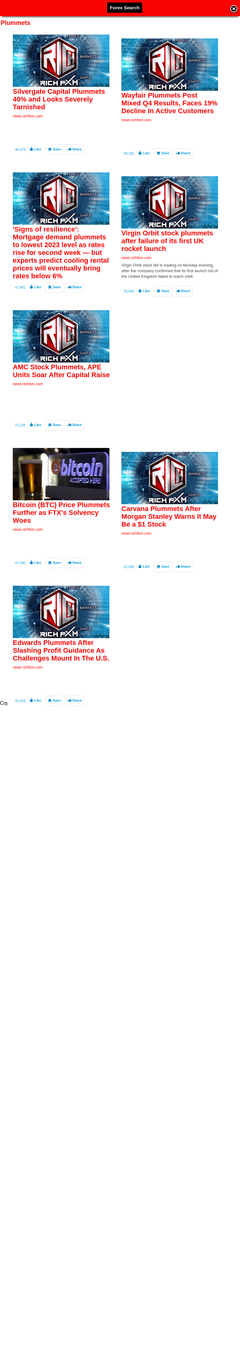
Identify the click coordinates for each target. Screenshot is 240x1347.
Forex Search (124, 7)
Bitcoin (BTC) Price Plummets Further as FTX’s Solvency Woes (61, 593)
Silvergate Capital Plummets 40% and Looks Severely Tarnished (59, 99)
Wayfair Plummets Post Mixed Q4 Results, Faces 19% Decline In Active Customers (150, 128)
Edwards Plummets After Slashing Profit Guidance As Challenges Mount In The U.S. (61, 758)
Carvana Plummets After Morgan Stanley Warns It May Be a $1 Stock (149, 622)
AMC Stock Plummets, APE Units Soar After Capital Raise (61, 425)
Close (233, 9)
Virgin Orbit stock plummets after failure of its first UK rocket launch (148, 292)
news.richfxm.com (28, 116)
